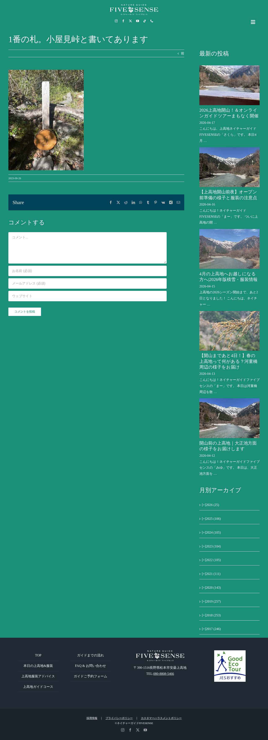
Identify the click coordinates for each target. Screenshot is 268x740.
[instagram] (116, 20)
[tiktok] (144, 20)
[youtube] (137, 20)
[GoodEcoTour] (230, 652)
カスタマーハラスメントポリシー (161, 718)
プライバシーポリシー (119, 718)
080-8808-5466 (163, 673)
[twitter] (130, 20)
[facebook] (123, 20)
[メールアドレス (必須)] (87, 283)
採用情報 (91, 718)
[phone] (151, 20)
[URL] (87, 296)
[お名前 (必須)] (87, 271)
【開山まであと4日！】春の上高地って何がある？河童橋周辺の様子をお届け (228, 361)
